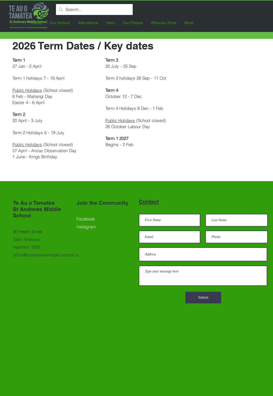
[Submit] (203, 297)
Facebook (85, 218)
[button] (60, 22)
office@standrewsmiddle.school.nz (46, 254)
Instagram (86, 226)
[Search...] (94, 9)
